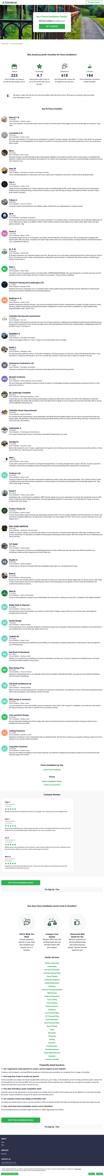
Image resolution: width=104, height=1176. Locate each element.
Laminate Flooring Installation (52, 990)
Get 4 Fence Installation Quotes (20, 883)
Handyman (52, 1009)
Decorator (52, 1043)
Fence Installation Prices (52, 781)
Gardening (52, 986)
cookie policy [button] (78, 1169)
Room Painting (52, 1026)
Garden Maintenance (52, 983)
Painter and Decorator (51, 996)
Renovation (52, 1033)
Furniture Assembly (52, 1059)
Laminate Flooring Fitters (52, 973)
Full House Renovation (52, 970)
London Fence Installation (52, 770)
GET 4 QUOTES (52, 26)
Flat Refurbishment (52, 1049)
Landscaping (52, 966)
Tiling (52, 1029)
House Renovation (52, 1019)
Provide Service (94, 2)
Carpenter (52, 1056)
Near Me (3, 1154)
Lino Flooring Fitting (52, 1013)
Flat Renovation (52, 1046)
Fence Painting (52, 1003)
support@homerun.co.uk (8, 1162)
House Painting (52, 976)
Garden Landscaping (52, 963)
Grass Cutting (52, 1000)
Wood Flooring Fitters (52, 1023)
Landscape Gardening (52, 980)
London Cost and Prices (52, 785)
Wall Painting (52, 993)
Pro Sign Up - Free (52, 889)
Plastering (52, 1036)
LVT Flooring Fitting (52, 1016)
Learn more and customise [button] (10, 1173)
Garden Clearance (52, 1006)
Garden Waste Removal (52, 1053)
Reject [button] (91, 1173)
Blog (2, 1145)
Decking (52, 1039)
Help (2, 1142)
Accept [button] (99, 1173)
